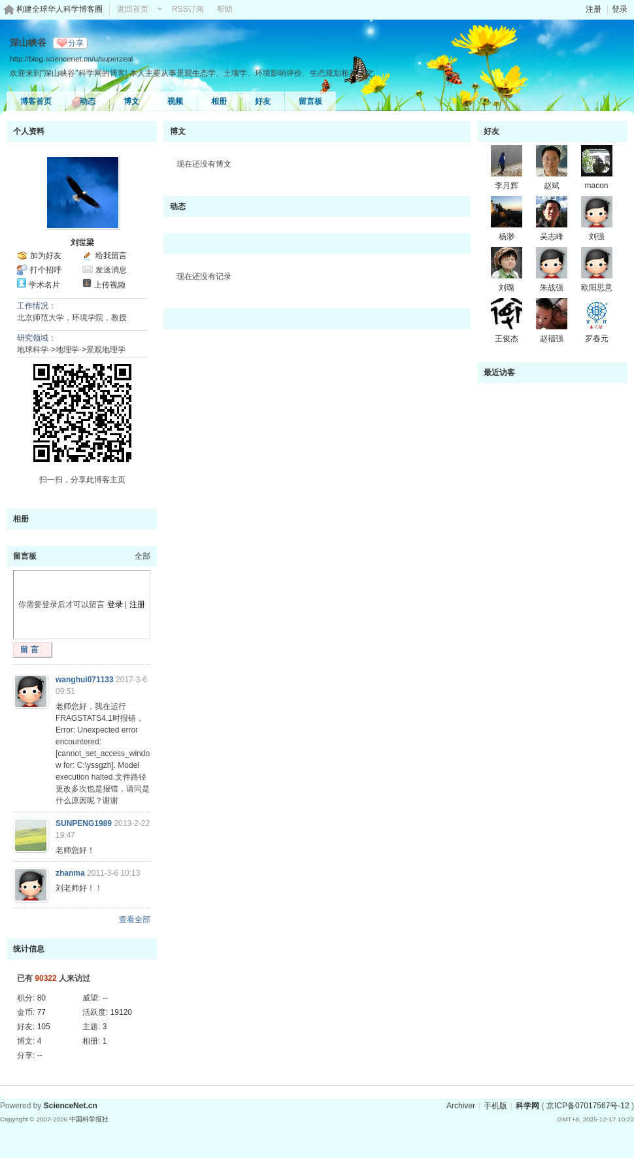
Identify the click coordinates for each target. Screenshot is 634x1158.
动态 (87, 101)
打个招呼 (45, 269)
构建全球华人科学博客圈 (59, 9)
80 (41, 997)
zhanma (70, 873)
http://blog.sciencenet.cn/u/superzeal (71, 58)
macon (596, 185)
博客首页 (36, 101)
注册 (593, 9)
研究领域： (36, 337)
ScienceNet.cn (70, 1105)
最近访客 (499, 372)
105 (43, 1026)
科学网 (527, 1105)
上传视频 (109, 285)
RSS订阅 (188, 9)
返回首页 (132, 9)
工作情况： (36, 305)
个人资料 (28, 131)
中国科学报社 (88, 1119)
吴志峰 (551, 236)
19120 (121, 1012)
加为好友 (45, 255)
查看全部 (134, 919)
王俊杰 (506, 338)
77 (41, 1012)
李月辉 (506, 185)
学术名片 (44, 285)
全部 (142, 556)
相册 (219, 101)
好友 (263, 101)
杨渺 (506, 236)
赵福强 (551, 338)
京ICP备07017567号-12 (587, 1105)
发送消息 (111, 269)
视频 (175, 101)
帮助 (225, 9)
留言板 (310, 101)
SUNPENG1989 (84, 823)
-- (105, 997)
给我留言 (111, 255)
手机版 (495, 1105)
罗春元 (597, 338)
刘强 (597, 236)
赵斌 (551, 185)
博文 (131, 101)
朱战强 (551, 287)
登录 (619, 9)
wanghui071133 (85, 679)
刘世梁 (82, 242)
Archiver (460, 1105)
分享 (76, 43)
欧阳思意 (596, 287)
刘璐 (506, 287)
